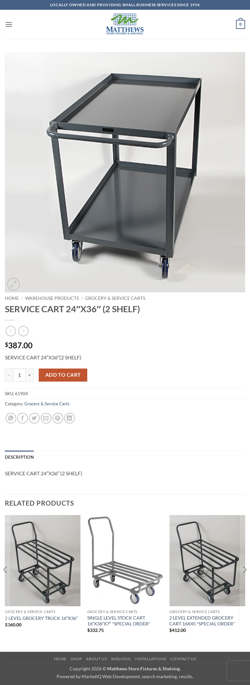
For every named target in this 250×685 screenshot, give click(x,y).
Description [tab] (19, 457)
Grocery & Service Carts (115, 298)
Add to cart (63, 375)
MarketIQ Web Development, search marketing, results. (137, 676)
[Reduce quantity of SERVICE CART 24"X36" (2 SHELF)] (9, 375)
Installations (150, 658)
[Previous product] (23, 331)
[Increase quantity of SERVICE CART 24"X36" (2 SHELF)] (30, 375)
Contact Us (183, 658)
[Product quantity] (19, 375)
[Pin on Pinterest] (57, 418)
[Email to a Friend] (46, 418)
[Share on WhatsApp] (11, 418)
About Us (96, 658)
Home (12, 298)
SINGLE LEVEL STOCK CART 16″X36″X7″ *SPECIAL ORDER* (118, 621)
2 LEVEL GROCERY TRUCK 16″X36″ (41, 618)
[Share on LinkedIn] (69, 418)
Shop (76, 658)
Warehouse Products (52, 298)
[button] (9, 24)
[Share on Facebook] (22, 418)
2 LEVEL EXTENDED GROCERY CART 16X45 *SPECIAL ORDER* (202, 621)
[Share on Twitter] (34, 418)
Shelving (121, 658)
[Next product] (11, 331)
